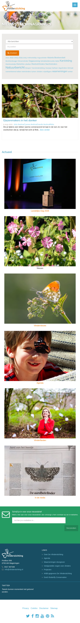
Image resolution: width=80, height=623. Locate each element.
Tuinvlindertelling (38, 68)
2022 (12, 57)
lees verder (45, 130)
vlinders (39, 72)
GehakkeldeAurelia (47, 61)
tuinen (33, 72)
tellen (19, 72)
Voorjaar (48, 68)
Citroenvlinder (22, 61)
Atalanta (50, 58)
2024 (21, 58)
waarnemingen (59, 71)
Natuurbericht (15, 67)
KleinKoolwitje (11, 64)
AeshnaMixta (48, 124)
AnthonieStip (32, 58)
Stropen (28, 68)
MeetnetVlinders (38, 64)
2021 (7, 58)
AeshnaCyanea (24, 124)
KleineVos (20, 64)
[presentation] (21, 533)
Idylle (57, 61)
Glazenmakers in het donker (20, 120)
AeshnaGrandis (37, 124)
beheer (55, 68)
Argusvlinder (42, 58)
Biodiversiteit (59, 57)
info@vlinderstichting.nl (14, 569)
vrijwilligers (47, 72)
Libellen (28, 64)
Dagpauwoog (34, 61)
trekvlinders (26, 72)
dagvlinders (62, 68)
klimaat (70, 68)
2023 (16, 57)
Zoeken (12, 53)
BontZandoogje (11, 61)
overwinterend (11, 72)
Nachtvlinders (51, 64)
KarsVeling (66, 60)
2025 (25, 58)
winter (70, 72)
